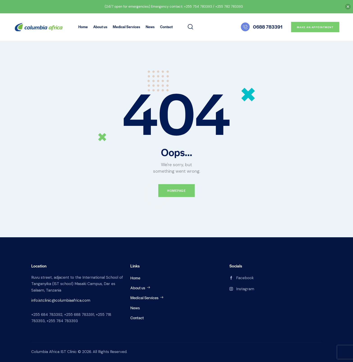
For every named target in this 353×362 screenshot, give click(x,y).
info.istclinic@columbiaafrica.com (60, 300)
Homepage (176, 190)
